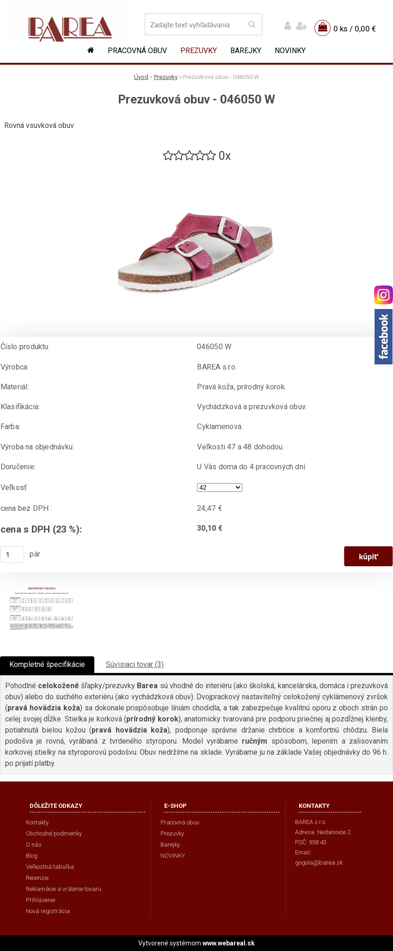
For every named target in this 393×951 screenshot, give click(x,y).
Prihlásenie (40, 899)
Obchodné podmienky (54, 833)
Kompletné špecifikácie (47, 664)
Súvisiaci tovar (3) (135, 664)
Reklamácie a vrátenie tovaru (63, 888)
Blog (31, 855)
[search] (252, 24)
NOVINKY (290, 50)
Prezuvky (198, 50)
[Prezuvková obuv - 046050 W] (196, 167)
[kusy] (12, 554)
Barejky (245, 50)
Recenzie (37, 877)
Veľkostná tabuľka (50, 866)
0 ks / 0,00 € (354, 28)
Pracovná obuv (137, 50)
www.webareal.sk (229, 943)
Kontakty (37, 822)
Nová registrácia (48, 911)
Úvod (141, 76)
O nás (34, 844)
